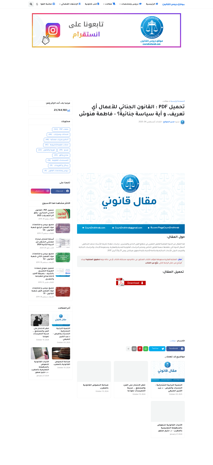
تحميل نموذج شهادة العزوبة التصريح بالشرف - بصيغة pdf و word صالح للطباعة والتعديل (43, 273)
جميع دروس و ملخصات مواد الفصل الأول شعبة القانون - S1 (43, 291)
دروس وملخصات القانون (56, 171)
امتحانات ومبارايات (58, 135)
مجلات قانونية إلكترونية (56, 145)
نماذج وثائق (61, 155)
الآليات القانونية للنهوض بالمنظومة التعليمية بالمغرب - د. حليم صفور (169, 428)
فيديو (63, 150)
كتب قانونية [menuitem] (92, 4)
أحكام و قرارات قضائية (57, 140)
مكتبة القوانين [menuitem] (46, 4)
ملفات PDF (61, 129)
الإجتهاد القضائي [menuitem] (71, 4)
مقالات (165, 101)
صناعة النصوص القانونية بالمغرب (95, 386)
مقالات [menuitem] (110, 4)
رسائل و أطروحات (59, 166)
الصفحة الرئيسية (178, 101)
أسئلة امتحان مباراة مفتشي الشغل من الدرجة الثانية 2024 (44, 242)
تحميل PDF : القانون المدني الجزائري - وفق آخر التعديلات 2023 (44, 213)
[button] (37, 4)
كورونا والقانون (46, 150)
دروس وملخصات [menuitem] (131, 4)
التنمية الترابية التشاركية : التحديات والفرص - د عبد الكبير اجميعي (168, 388)
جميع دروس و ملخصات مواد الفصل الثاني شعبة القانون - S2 (42, 256)
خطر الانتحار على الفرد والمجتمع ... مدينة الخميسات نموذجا (134, 388)
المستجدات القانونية (58, 161)
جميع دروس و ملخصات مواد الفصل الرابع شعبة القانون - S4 (42, 227)
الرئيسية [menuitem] (152, 4)
